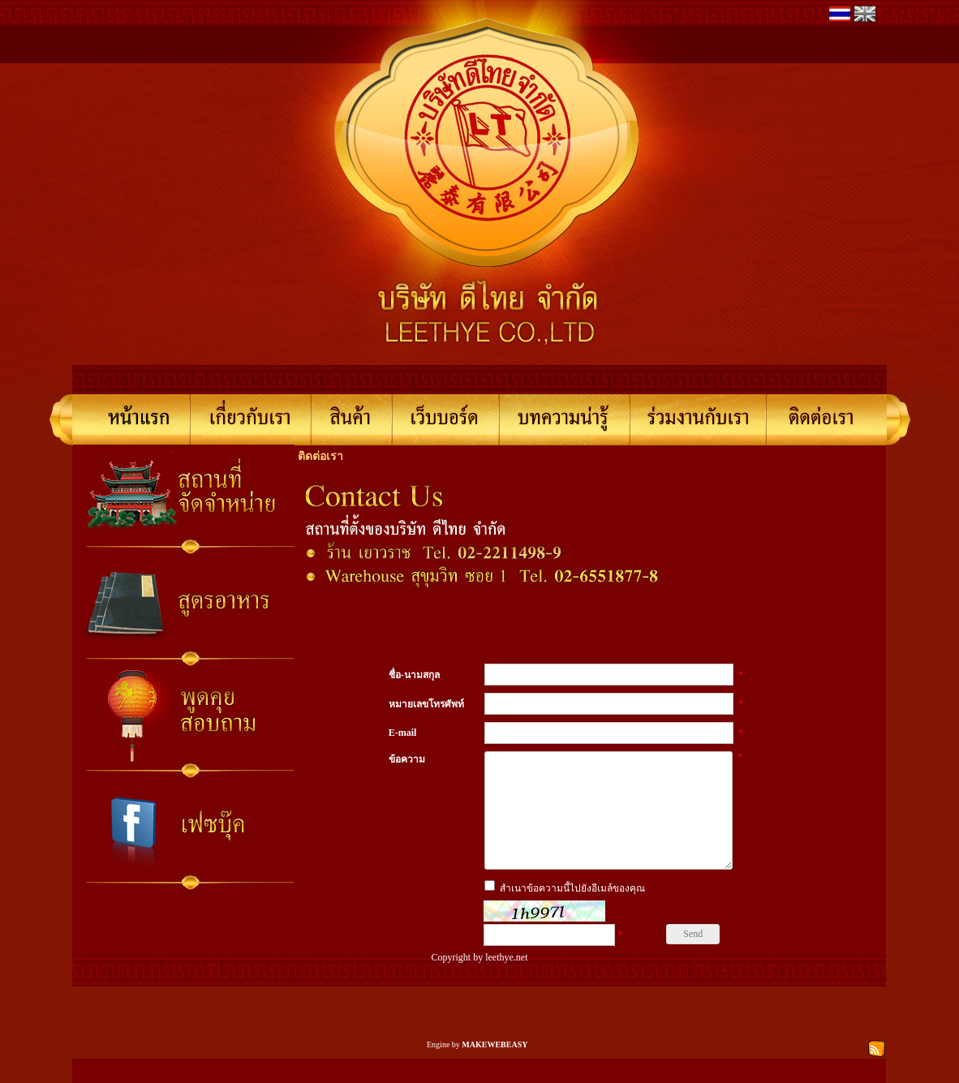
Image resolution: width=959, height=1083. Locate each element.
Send (693, 958)
